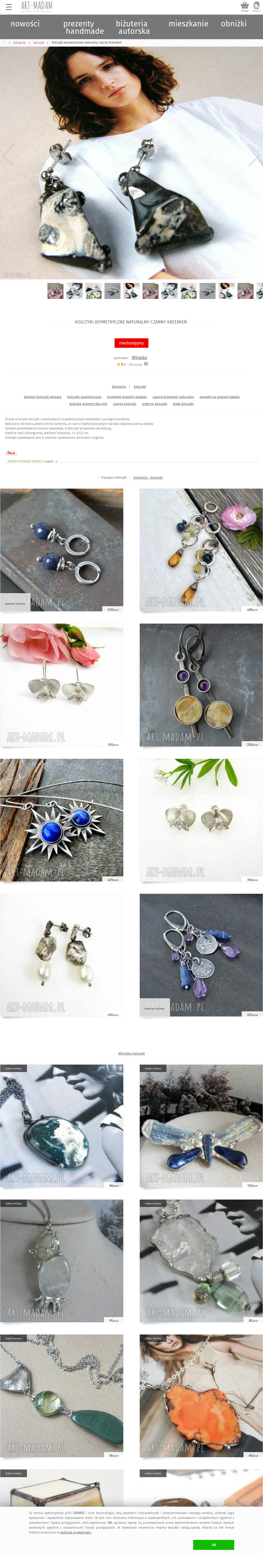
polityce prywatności (75, 1532)
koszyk (245, 10)
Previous (8, 155)
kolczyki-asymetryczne (84, 397)
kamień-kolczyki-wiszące (43, 397)
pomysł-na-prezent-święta (220, 397)
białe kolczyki (183, 404)
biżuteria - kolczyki (148, 477)
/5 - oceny (129, 364)
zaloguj (256, 10)
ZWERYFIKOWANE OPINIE (32, 461)
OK (214, 1545)
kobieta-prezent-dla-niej (88, 404)
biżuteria (119, 386)
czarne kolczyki (124, 404)
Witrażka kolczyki (131, 1053)
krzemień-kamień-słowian (127, 397)
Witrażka (139, 357)
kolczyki (140, 386)
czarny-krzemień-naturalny (173, 397)
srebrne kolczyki (154, 404)
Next (254, 155)
